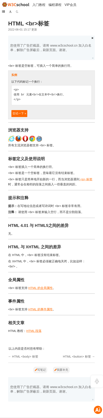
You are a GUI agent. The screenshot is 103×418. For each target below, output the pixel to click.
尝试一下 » (19, 113)
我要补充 (61, 369)
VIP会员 (70, 5)
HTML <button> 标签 (77, 356)
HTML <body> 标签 (25, 356)
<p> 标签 (85, 179)
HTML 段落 (33, 331)
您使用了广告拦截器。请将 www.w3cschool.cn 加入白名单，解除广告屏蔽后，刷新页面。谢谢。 (50, 48)
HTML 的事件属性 (40, 309)
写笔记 (40, 369)
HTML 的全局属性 (40, 288)
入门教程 (38, 5)
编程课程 (54, 5)
